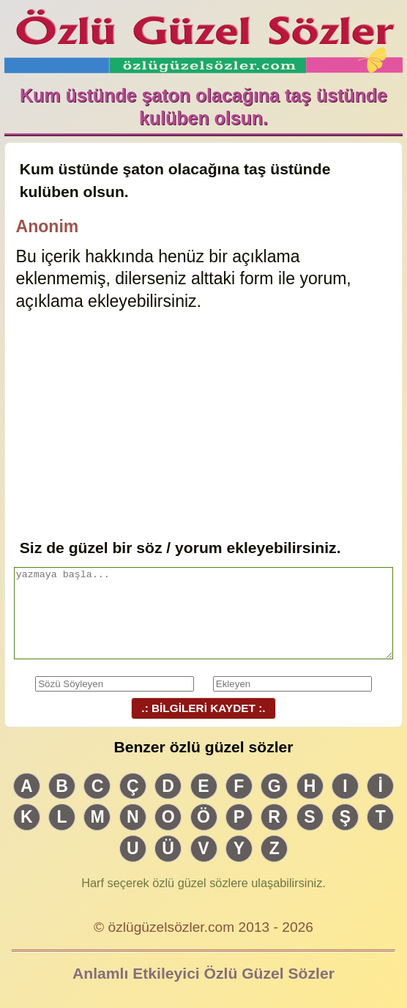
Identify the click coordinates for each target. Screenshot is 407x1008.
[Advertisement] (203, 426)
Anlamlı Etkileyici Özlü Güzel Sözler (203, 973)
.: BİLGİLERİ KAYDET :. (203, 708)
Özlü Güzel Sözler (203, 37)
